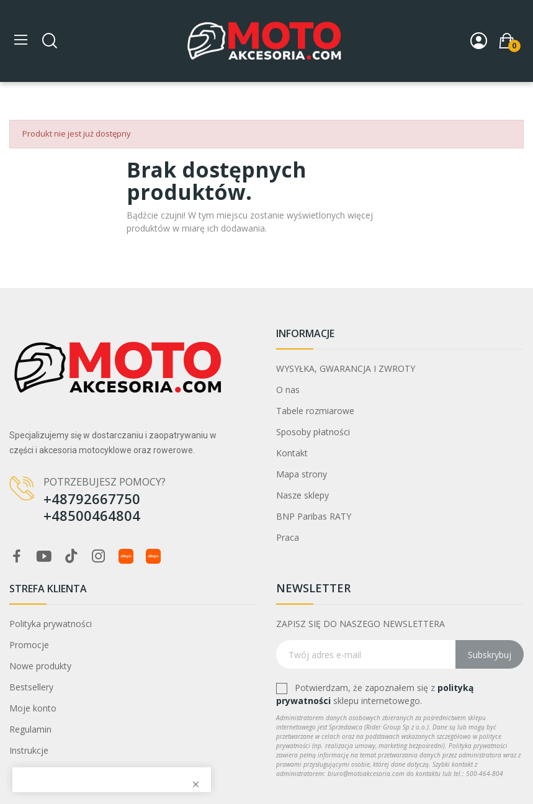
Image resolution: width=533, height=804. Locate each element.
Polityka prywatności (50, 624)
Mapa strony (301, 474)
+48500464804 (91, 515)
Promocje (29, 645)
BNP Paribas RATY (313, 516)
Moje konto (32, 708)
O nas (288, 389)
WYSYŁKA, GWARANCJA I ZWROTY (345, 368)
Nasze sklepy (302, 495)
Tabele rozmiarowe (315, 411)
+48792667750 (91, 498)
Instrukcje (28, 750)
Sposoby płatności (313, 432)
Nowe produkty (40, 666)
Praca (287, 537)
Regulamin (30, 729)
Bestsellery (31, 687)
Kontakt (292, 453)
